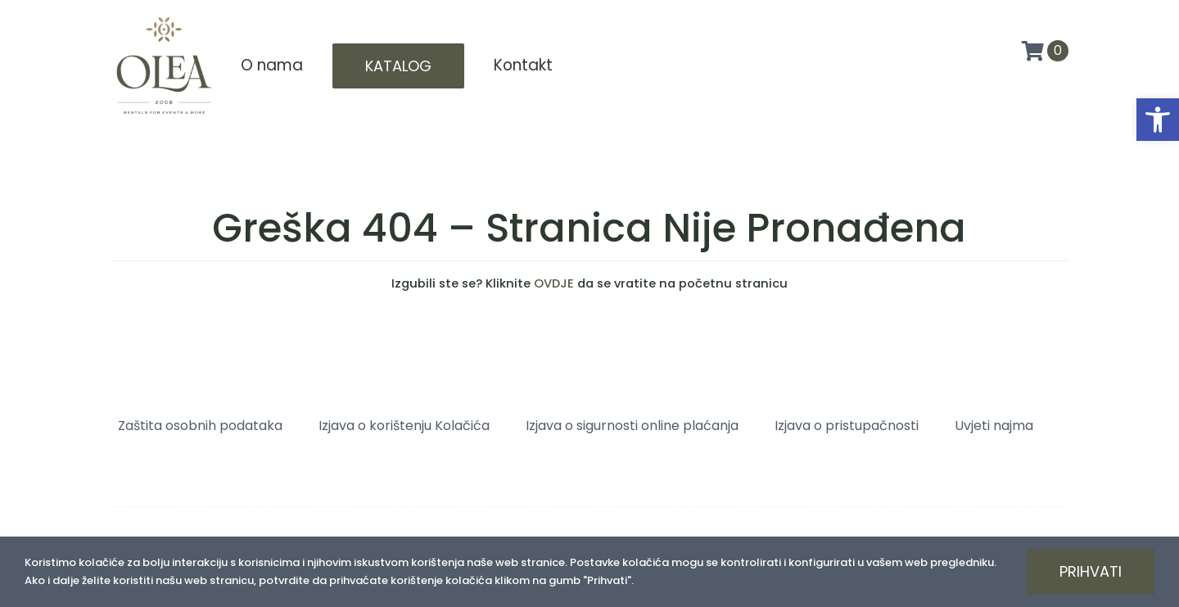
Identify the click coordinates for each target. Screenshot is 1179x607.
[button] (1157, 119)
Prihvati (1090, 571)
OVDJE (554, 283)
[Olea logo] (164, 18)
